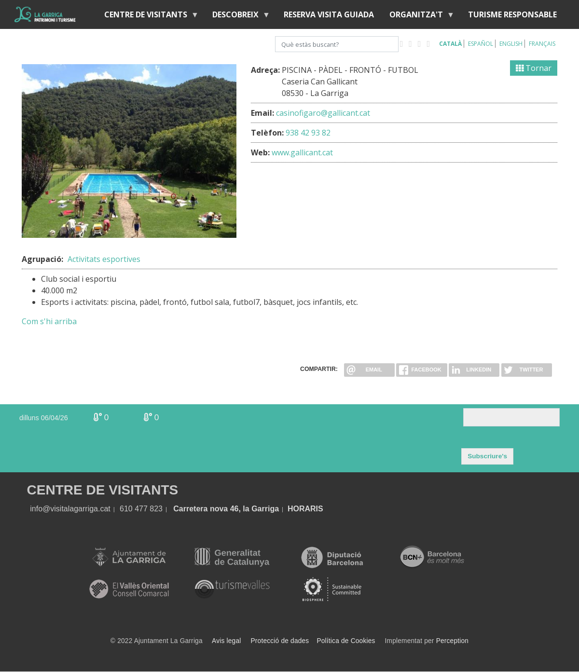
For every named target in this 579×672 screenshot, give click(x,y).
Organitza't (418, 16)
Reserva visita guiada (329, 14)
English (511, 44)
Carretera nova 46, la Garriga (226, 509)
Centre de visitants (147, 16)
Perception (452, 641)
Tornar (533, 68)
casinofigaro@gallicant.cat (323, 113)
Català (450, 44)
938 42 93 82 (308, 132)
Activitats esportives (104, 259)
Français (542, 44)
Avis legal (226, 641)
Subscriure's (487, 456)
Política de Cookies (346, 641)
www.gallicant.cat (302, 152)
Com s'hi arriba (49, 321)
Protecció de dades (280, 641)
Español (480, 44)
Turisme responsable (512, 14)
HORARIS (305, 509)
